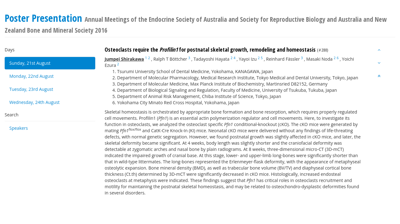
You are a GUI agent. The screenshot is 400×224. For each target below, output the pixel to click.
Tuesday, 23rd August (31, 89)
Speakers (18, 128)
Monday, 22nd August (31, 76)
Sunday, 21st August (29, 63)
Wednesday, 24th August (34, 102)
